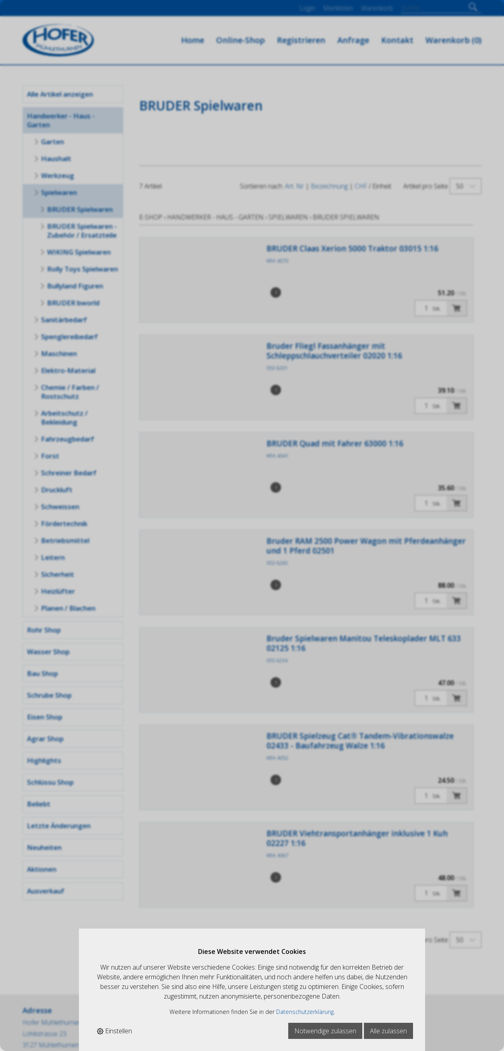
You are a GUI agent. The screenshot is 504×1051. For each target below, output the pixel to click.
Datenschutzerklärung (305, 1012)
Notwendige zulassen (325, 1030)
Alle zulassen (388, 1030)
